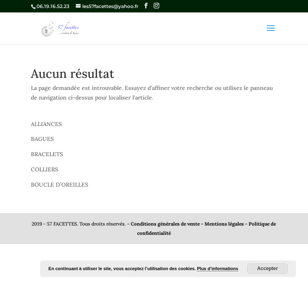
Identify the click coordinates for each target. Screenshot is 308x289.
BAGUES (42, 138)
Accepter (267, 268)
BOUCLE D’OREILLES (59, 184)
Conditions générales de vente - (168, 224)
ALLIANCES (46, 124)
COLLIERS (44, 169)
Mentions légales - (227, 224)
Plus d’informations (217, 268)
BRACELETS (47, 154)
